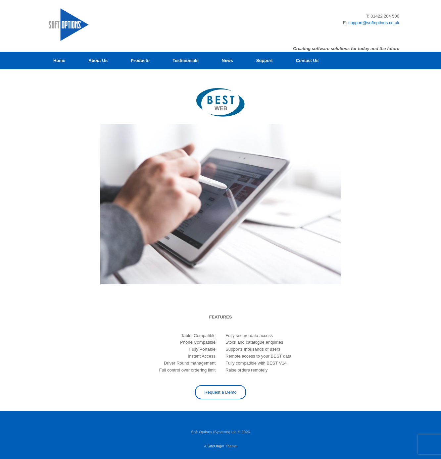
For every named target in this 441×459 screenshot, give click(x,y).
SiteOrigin (215, 446)
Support (264, 60)
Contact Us (307, 60)
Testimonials (185, 60)
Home (59, 60)
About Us (98, 60)
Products (140, 60)
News (227, 60)
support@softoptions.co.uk (373, 22)
